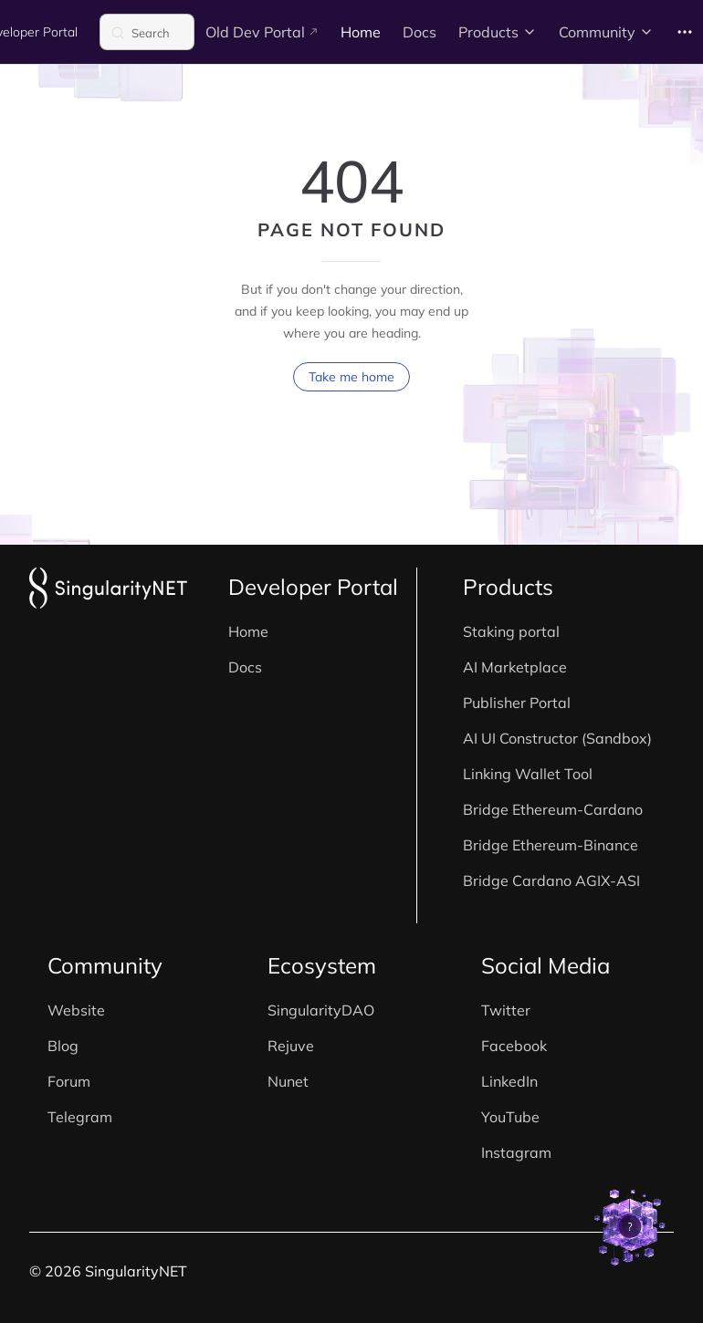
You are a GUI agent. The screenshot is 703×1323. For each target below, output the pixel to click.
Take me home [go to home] (351, 377)
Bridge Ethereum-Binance (550, 845)
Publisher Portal (517, 702)
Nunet (288, 1081)
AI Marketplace (515, 667)
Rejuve (291, 1046)
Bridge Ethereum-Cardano (553, 809)
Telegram (79, 1117)
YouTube (510, 1117)
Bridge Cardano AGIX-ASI (551, 880)
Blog (63, 1046)
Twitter (505, 1010)
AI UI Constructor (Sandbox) (557, 738)
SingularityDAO (321, 1010)
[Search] (147, 32)
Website (76, 1010)
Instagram (516, 1152)
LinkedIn (509, 1081)
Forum (68, 1081)
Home (248, 631)
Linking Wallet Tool (528, 774)
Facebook (514, 1046)
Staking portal (511, 631)
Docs (245, 667)
